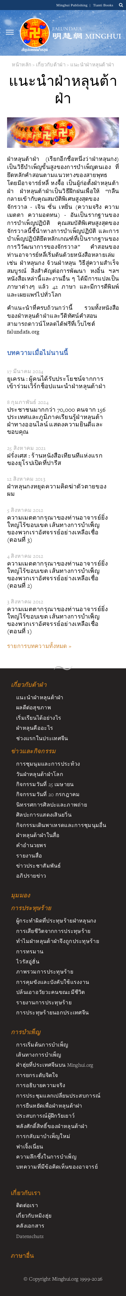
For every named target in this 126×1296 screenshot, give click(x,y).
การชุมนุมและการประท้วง (48, 763)
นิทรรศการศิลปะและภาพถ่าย (51, 804)
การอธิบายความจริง (40, 1085)
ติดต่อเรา (27, 1205)
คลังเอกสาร (30, 1225)
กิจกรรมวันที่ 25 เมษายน (45, 784)
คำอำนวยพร (31, 845)
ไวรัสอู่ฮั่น (27, 961)
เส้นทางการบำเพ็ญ (38, 1054)
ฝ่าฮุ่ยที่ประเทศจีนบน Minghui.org (54, 1064)
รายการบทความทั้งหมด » (39, 646)
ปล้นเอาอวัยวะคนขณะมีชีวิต (50, 992)
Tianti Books (103, 5)
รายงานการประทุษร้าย (44, 1002)
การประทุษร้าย (31, 908)
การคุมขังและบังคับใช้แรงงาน (52, 982)
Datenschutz (30, 1236)
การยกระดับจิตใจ (37, 1075)
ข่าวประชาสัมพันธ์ (38, 865)
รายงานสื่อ (29, 855)
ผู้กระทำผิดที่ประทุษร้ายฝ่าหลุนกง (56, 920)
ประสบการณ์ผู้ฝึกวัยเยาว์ (45, 1115)
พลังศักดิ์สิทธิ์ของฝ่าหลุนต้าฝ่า (51, 1126)
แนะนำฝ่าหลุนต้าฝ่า (92, 64)
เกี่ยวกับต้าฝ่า (51, 64)
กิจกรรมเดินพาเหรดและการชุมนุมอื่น (61, 825)
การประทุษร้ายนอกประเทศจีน (52, 1012)
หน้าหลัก (21, 64)
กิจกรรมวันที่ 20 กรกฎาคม (48, 794)
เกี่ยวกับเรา (26, 1193)
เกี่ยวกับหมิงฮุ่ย (33, 1215)
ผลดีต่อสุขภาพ (33, 707)
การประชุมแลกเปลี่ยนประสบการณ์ (58, 1095)
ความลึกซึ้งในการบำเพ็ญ (46, 1156)
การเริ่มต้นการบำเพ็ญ (42, 1044)
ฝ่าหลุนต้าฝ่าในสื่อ (38, 835)
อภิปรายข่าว (31, 875)
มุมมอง (20, 895)
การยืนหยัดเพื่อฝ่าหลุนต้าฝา (49, 1105)
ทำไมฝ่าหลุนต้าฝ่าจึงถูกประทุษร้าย (57, 941)
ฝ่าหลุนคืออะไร (34, 727)
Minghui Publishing (72, 5)
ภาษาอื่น (22, 1255)
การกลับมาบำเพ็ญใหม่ (43, 1136)
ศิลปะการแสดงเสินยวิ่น (44, 814)
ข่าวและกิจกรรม (33, 751)
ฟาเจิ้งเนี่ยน (29, 1146)
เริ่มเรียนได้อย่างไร (38, 717)
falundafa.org (23, 331)
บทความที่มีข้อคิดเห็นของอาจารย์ (57, 1166)
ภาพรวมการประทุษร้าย (44, 971)
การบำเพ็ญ (25, 1032)
